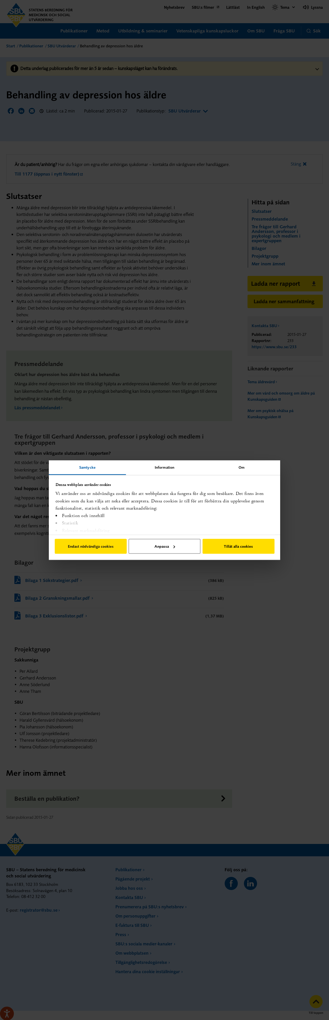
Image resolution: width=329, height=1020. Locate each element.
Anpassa (164, 546)
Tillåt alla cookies (238, 546)
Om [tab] (241, 467)
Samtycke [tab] (87, 467)
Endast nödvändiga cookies (91, 546)
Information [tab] (164, 467)
